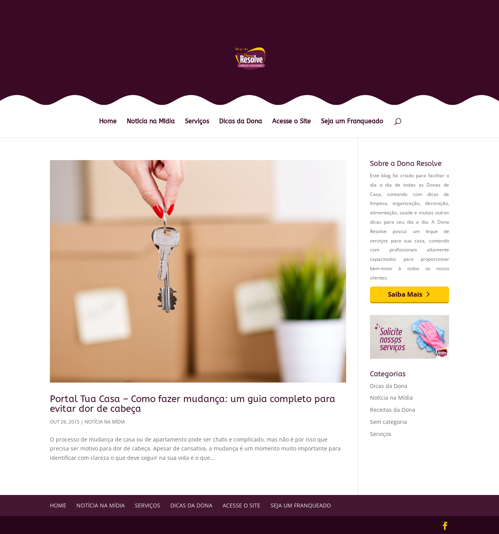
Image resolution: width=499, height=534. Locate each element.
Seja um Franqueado (352, 122)
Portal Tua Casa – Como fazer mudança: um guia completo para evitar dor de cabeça (192, 403)
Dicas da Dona (240, 122)
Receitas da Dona (392, 409)
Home (108, 122)
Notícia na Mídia (151, 122)
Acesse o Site (291, 122)
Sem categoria (388, 421)
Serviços (197, 122)
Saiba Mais (405, 294)
